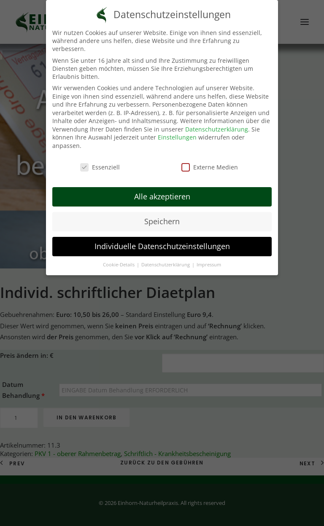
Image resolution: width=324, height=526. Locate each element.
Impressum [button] (209, 264)
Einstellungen (177, 137)
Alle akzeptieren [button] (162, 196)
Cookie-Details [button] (119, 264)
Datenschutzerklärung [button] (166, 264)
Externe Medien (209, 167)
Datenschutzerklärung (216, 129)
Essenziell (100, 167)
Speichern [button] (162, 221)
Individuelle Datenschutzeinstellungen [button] (162, 246)
